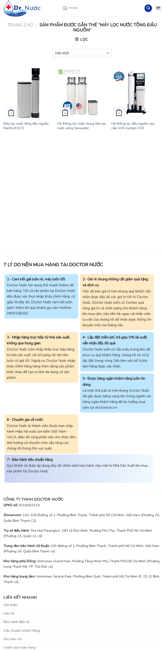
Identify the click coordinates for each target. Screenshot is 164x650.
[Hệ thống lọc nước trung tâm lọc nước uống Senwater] (82, 93)
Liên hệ (9, 613)
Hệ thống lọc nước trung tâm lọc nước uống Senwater (81, 125)
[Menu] (70, 8)
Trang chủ (20, 25)
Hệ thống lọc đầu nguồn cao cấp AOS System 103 (133, 125)
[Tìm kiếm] (148, 8)
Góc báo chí (13, 639)
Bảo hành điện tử (16, 621)
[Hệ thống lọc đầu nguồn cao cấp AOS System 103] (136, 93)
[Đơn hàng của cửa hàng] (82, 53)
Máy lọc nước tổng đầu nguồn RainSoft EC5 (26, 125)
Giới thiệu (11, 604)
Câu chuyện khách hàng (22, 630)
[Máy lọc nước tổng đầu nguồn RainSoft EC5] (28, 93)
